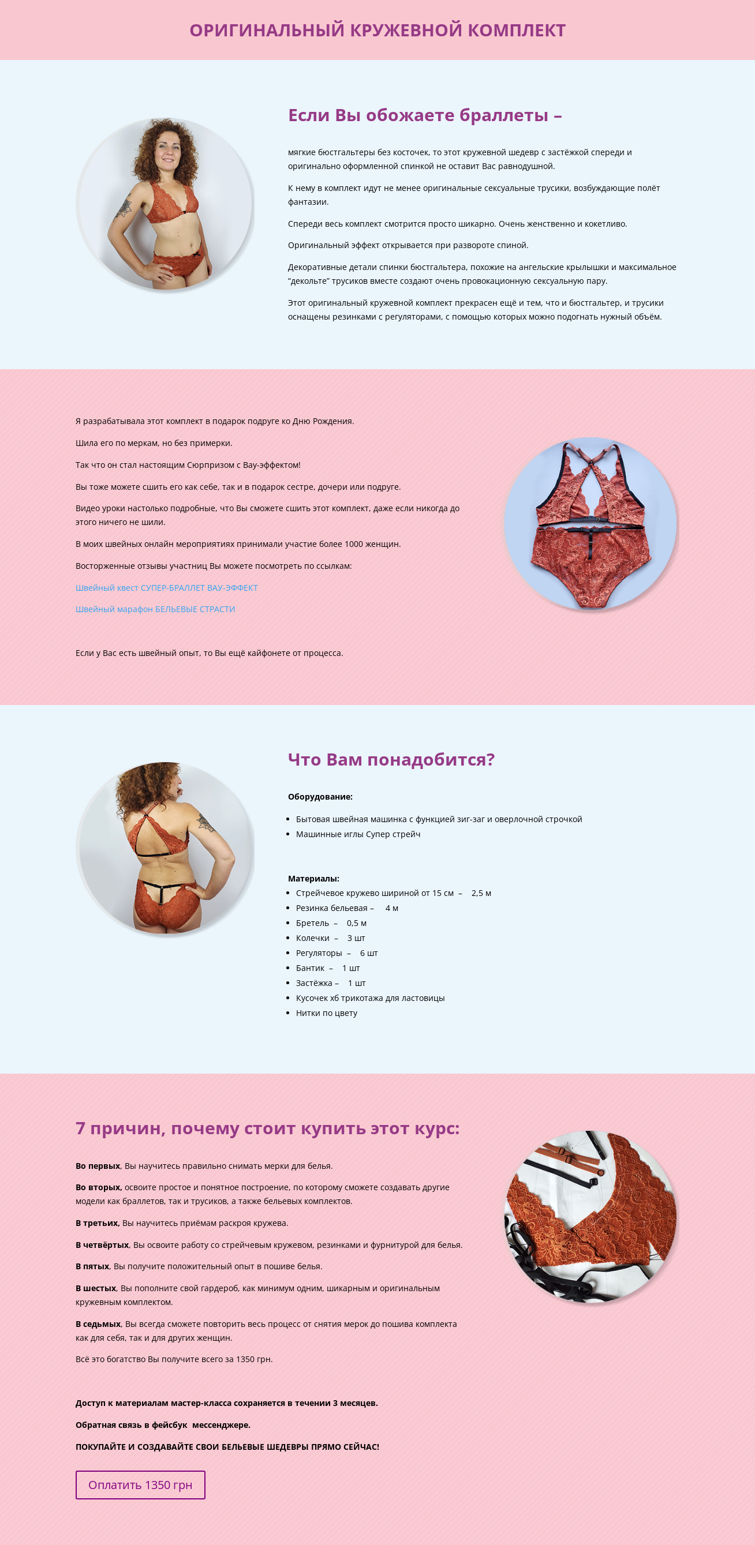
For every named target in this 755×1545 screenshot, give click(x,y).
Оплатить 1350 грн (140, 1484)
